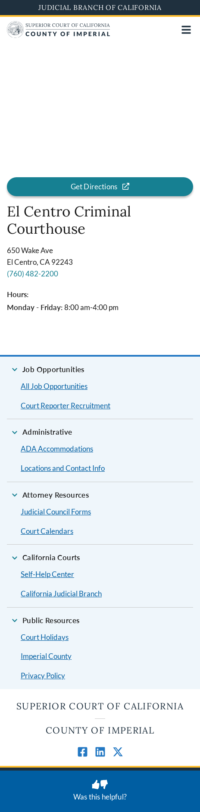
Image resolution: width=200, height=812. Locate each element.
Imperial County (46, 656)
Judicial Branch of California (100, 7)
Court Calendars (47, 531)
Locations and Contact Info (63, 468)
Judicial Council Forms (56, 511)
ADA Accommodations (57, 448)
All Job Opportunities (54, 386)
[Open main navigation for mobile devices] (186, 29)
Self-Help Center (47, 574)
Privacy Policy (43, 675)
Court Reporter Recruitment (65, 405)
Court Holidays (45, 637)
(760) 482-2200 (32, 273)
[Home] (58, 35)
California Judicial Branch (61, 593)
